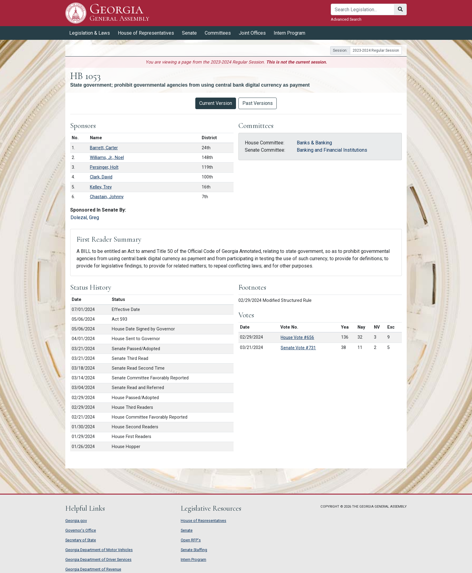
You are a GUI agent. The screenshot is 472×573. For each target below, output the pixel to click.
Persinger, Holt (104, 167)
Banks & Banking (314, 143)
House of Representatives (146, 33)
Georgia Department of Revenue (93, 569)
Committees (218, 33)
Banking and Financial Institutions (332, 150)
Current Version (215, 103)
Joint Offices (252, 33)
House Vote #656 (297, 337)
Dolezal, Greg (84, 217)
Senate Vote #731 (298, 347)
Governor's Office (80, 530)
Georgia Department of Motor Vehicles (99, 549)
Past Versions (257, 103)
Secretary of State (80, 540)
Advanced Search (346, 19)
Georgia (119, 12)
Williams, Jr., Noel (107, 157)
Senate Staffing (194, 549)
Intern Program (289, 33)
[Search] (362, 9)
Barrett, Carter (104, 147)
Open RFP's (191, 540)
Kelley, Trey (101, 187)
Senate (189, 33)
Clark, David (101, 177)
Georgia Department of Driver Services (98, 559)
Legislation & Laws (89, 33)
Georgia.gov (76, 520)
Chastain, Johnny (107, 196)
